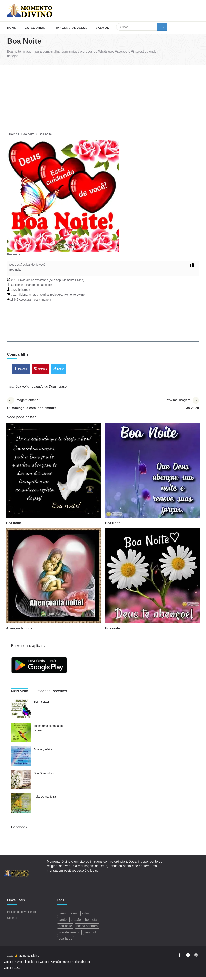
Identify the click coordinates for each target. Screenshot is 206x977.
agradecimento (69, 932)
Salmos (102, 27)
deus (62, 913)
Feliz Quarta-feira (45, 796)
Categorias (36, 27)
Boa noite (13, 523)
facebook (21, 368)
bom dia (91, 919)
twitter (58, 368)
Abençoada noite (19, 628)
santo (63, 919)
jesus (74, 913)
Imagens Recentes (51, 691)
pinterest (40, 368)
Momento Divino (72, 280)
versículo (91, 932)
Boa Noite (112, 523)
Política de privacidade (21, 911)
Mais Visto (19, 691)
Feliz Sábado (42, 702)
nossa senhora (87, 926)
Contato (12, 918)
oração (76, 919)
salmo (86, 913)
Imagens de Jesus (71, 27)
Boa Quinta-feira (44, 773)
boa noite (65, 926)
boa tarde (65, 938)
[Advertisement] (103, 96)
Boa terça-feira (43, 749)
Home (12, 27)
